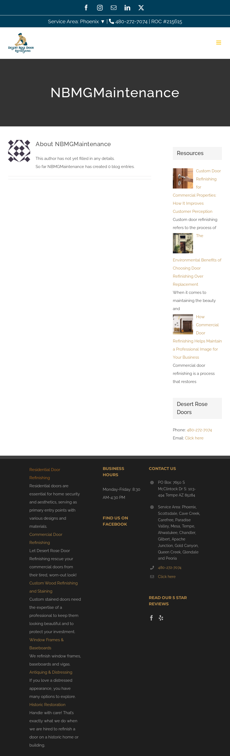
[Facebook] (151, 618)
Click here (194, 438)
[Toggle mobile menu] (219, 42)
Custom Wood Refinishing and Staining (53, 587)
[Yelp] (161, 618)
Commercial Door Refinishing (45, 538)
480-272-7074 (129, 21)
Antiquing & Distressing (50, 672)
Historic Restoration (47, 704)
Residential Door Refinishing (44, 473)
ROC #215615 (166, 21)
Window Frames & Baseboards (46, 643)
